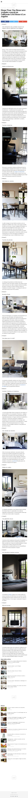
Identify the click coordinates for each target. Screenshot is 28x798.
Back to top (14, 792)
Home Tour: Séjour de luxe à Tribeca (14, 670)
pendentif (15, 461)
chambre (10, 594)
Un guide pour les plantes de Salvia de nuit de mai (17, 729)
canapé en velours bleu (19, 171)
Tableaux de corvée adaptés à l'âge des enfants (16, 758)
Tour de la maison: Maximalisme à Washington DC (16, 680)
